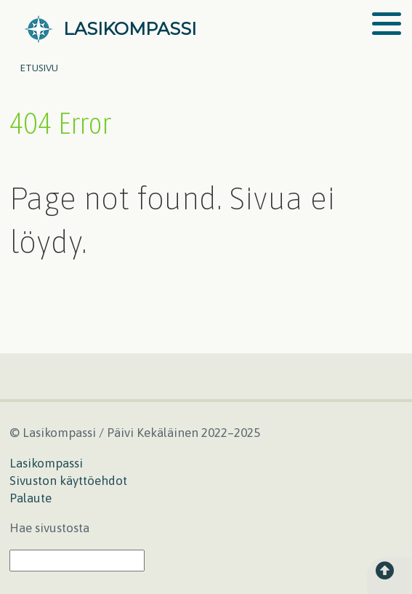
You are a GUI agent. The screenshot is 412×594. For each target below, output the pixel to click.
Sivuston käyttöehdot (68, 480)
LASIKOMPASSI (129, 28)
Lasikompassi (46, 463)
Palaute (30, 498)
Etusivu (39, 67)
